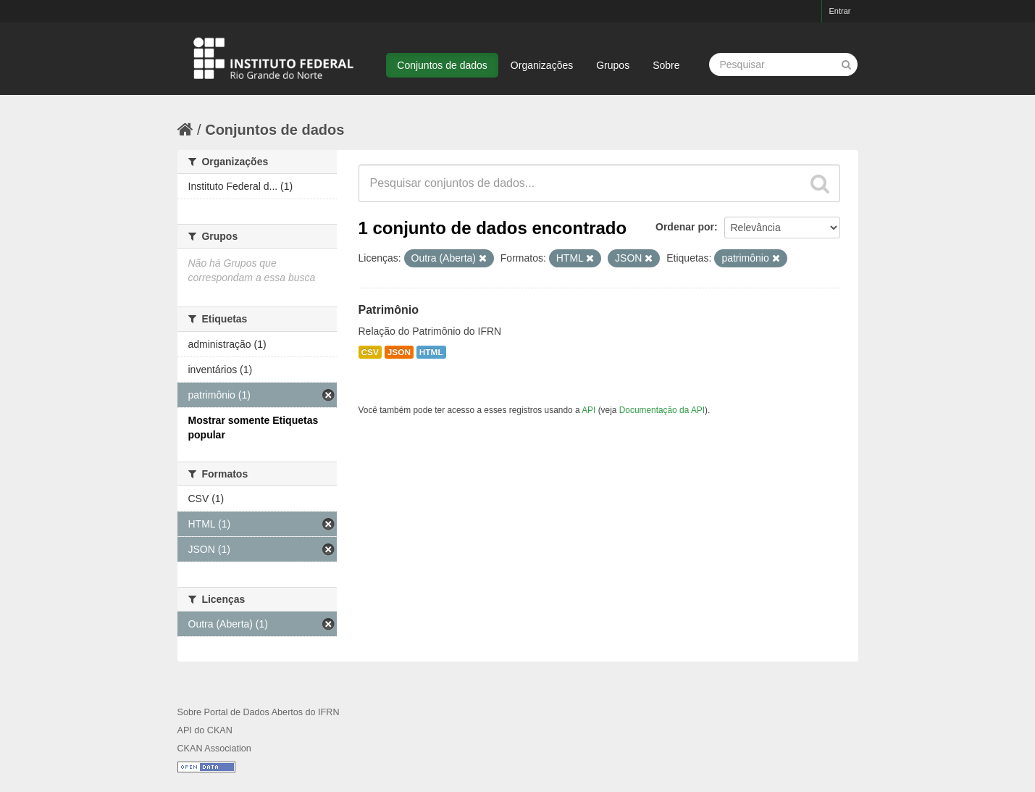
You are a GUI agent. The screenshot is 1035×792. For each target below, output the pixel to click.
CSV (370, 352)
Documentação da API (662, 410)
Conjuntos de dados (442, 65)
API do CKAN (204, 730)
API (588, 410)
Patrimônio (389, 310)
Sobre (666, 65)
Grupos (612, 65)
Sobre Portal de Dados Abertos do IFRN (258, 712)
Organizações (542, 65)
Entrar (840, 11)
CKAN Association (214, 748)
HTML (431, 352)
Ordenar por (684, 227)
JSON (399, 352)
